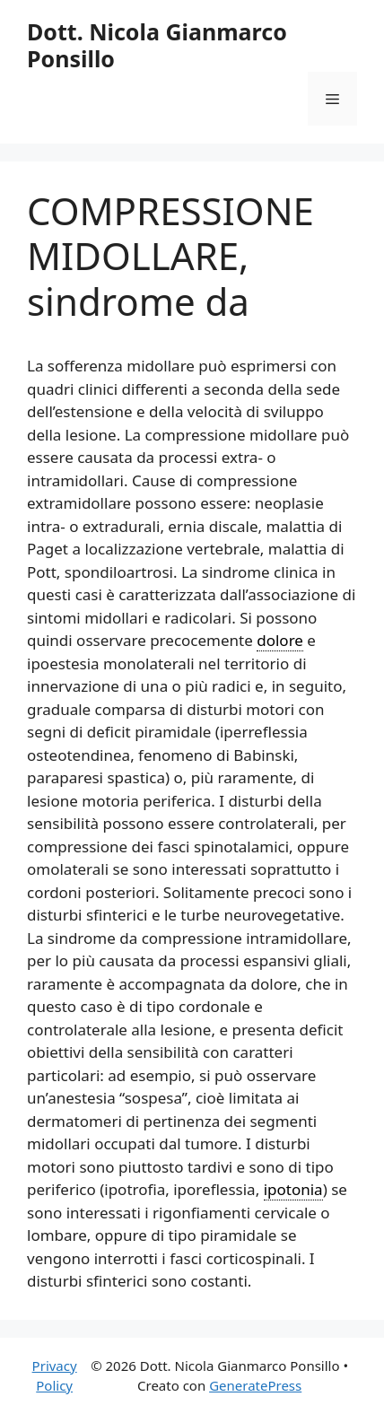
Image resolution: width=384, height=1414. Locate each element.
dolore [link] (280, 640)
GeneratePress (255, 1385)
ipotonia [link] (293, 1189)
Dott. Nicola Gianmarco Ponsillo (157, 45)
